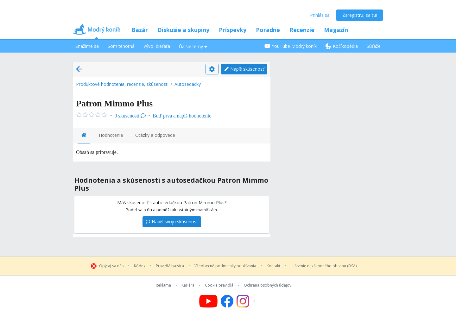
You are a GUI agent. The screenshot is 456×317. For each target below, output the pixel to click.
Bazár (139, 30)
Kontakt (273, 266)
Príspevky (232, 30)
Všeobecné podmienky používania (225, 266)
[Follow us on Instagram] (247, 301)
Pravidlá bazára (170, 266)
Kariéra (187, 285)
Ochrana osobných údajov (267, 285)
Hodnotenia (111, 135)
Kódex (139, 266)
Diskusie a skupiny (183, 30)
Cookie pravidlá (219, 285)
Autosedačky (187, 84)
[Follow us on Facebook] (227, 301)
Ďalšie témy (193, 46)
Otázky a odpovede (155, 135)
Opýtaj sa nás (111, 266)
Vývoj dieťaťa (156, 46)
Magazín (336, 30)
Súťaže (374, 46)
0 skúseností (130, 115)
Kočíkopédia (342, 46)
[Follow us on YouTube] (208, 301)
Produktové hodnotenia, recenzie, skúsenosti (122, 84)
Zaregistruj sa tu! (359, 15)
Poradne (268, 30)
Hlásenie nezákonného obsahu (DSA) (324, 266)
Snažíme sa (87, 46)
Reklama (163, 285)
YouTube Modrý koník (290, 46)
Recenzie (301, 30)
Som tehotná (121, 46)
